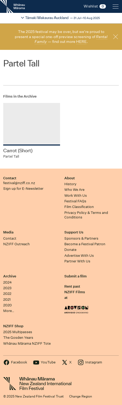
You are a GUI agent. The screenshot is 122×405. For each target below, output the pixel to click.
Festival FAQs (75, 201)
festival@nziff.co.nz (19, 183)
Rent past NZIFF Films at (74, 292)
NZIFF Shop (13, 326)
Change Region (80, 396)
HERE (81, 41)
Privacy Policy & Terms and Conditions (86, 215)
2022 (7, 293)
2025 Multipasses (17, 332)
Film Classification (79, 207)
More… (8, 311)
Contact (9, 178)
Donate (70, 249)
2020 (7, 305)
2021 (7, 299)
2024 (7, 282)
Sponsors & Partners (81, 238)
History (70, 184)
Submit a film (75, 276)
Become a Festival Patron (84, 244)
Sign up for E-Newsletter (23, 188)
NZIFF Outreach (16, 244)
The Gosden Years (18, 337)
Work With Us (75, 195)
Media (8, 232)
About (69, 178)
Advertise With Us (79, 255)
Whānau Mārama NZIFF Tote (27, 343)
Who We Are (74, 189)
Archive (9, 276)
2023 (7, 288)
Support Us (73, 232)
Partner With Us (77, 261)
